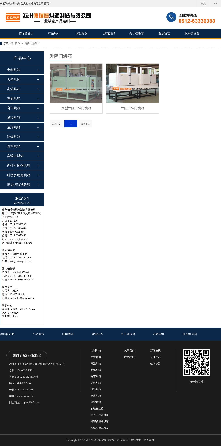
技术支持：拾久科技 (142, 440)
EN (215, 3)
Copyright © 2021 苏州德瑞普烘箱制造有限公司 (93, 440)
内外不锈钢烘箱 (18, 165)
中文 (203, 3)
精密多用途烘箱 (18, 175)
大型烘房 (13, 79)
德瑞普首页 (26, 33)
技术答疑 (155, 363)
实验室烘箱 (15, 156)
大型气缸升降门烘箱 (76, 108)
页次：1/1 (85, 123)
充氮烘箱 (13, 98)
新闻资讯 (155, 350)
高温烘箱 (13, 89)
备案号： (125, 440)
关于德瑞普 (136, 33)
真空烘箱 (13, 146)
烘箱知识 (109, 33)
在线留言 (164, 33)
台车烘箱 (13, 108)
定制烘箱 (13, 70)
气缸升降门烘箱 (132, 108)
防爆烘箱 (13, 137)
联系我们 (129, 357)
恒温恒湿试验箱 (18, 184)
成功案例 (81, 33)
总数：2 (56, 123)
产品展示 (54, 33)
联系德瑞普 (192, 33)
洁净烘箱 (13, 127)
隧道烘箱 (13, 118)
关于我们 (129, 350)
